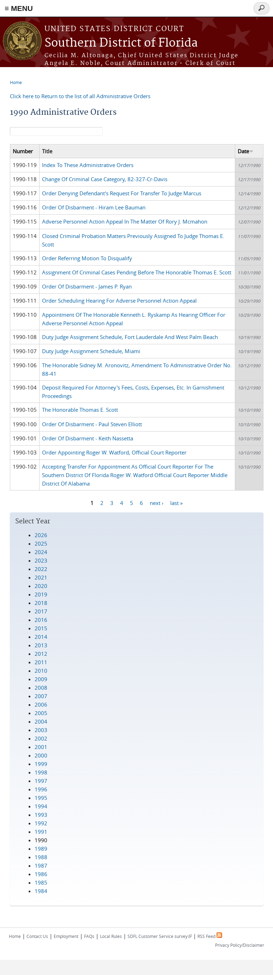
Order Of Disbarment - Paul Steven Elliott (92, 424)
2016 (41, 619)
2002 (41, 738)
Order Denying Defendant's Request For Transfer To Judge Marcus (121, 193)
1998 (41, 772)
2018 (41, 602)
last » (176, 502)
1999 (41, 763)
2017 (41, 611)
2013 (41, 645)
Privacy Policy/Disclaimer (239, 945)
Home (16, 82)
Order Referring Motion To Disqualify (87, 258)
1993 (41, 814)
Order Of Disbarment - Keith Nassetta (87, 438)
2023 (41, 560)
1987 (41, 865)
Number (23, 151)
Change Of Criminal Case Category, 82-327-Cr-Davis (104, 179)
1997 (41, 780)
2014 (41, 636)
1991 (41, 831)
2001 (41, 746)
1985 (41, 882)
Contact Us (37, 936)
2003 (41, 729)
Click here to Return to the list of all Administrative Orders (80, 96)
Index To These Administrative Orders (87, 164)
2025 (41, 543)
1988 (41, 857)
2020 (41, 585)
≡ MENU (19, 8)
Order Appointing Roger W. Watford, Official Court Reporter (114, 452)
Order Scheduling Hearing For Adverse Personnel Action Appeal (119, 300)
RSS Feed (209, 936)
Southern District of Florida (121, 43)
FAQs (89, 936)
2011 (41, 662)
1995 (41, 797)
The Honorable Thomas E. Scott (80, 409)
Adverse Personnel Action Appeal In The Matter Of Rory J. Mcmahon (124, 221)
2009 (41, 679)
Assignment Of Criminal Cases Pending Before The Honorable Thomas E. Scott (136, 272)
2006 (41, 704)
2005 (41, 713)
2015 (41, 628)
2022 (41, 568)
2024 (41, 551)
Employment (66, 936)
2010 (41, 670)
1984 (41, 890)
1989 (41, 848)
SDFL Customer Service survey (159, 936)
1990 (41, 840)
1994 (41, 806)
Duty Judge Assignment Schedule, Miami (91, 351)
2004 (41, 721)
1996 (41, 789)
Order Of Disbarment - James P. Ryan (87, 286)
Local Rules (111, 936)
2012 (41, 653)
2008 (41, 687)
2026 (41, 535)
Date (246, 151)
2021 (41, 577)
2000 (41, 755)
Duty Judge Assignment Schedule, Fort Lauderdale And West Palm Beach (130, 336)
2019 (41, 594)
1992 (41, 823)
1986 (41, 874)
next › (157, 502)
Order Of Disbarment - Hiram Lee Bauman (94, 207)
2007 (41, 696)
